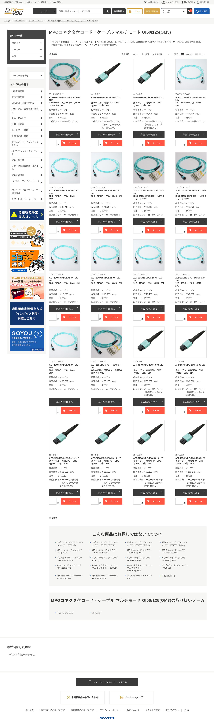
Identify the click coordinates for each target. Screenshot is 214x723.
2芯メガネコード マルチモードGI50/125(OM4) (69, 559)
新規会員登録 (152, 11)
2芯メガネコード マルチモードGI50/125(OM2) (139, 551)
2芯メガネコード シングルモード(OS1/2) (69, 551)
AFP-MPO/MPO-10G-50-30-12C (190, 458)
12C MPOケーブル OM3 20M (189, 284)
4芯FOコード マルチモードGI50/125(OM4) (69, 566)
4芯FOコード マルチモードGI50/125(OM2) (139, 559)
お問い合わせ (151, 2)
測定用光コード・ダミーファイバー (139, 576)
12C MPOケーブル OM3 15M (63, 197)
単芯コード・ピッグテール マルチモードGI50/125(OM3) (140, 543)
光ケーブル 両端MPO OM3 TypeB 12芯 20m (148, 462)
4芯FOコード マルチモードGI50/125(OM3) (174, 559)
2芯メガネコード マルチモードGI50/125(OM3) (174, 551)
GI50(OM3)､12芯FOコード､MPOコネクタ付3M (190, 197)
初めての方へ (188, 2)
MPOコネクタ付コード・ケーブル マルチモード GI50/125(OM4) (140, 568)
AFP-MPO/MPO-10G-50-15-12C (106, 458)
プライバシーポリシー (110, 710)
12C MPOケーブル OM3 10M (189, 104)
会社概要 (29, 710)
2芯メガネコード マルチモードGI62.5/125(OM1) (104, 551)
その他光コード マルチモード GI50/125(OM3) (105, 576)
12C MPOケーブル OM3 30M (63, 371)
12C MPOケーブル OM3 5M (106, 196)
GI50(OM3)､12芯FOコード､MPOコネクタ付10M (64, 104)
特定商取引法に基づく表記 (52, 710)
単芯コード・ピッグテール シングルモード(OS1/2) (70, 543)
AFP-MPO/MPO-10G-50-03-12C (148, 365)
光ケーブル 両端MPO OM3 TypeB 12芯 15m (106, 462)
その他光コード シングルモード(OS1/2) (175, 566)
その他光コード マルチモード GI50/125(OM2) (70, 576)
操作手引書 (203, 2)
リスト (202, 54)
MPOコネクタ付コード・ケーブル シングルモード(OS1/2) (105, 566)
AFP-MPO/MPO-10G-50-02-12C (148, 97)
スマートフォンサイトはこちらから (110, 682)
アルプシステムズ (65, 613)
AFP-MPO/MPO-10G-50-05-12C (190, 365)
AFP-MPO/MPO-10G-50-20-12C (148, 458)
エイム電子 (97, 613)
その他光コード (169, 576)
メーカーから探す (20, 75)
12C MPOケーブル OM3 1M (64, 283)
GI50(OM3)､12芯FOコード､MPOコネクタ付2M (106, 371)
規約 (187, 710)
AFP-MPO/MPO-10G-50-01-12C (106, 97)
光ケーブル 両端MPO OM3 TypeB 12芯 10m (64, 462)
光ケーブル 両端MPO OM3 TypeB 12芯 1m (106, 104)
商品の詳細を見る (64, 134)
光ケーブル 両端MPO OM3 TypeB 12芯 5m (190, 371)
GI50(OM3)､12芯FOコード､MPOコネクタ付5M (148, 197)
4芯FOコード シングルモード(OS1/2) (105, 559)
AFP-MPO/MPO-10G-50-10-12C (64, 458)
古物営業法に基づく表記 (82, 710)
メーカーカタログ (134, 697)
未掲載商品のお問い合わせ (84, 697)
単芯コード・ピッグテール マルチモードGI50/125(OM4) (175, 543)
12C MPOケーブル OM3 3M (148, 283)
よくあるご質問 (170, 2)
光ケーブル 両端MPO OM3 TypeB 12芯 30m (190, 462)
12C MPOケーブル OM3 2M (106, 283)
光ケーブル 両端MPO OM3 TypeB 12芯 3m (148, 371)
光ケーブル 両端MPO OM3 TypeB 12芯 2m (148, 104)
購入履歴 (203, 11)
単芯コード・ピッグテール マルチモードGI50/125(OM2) (105, 543)
